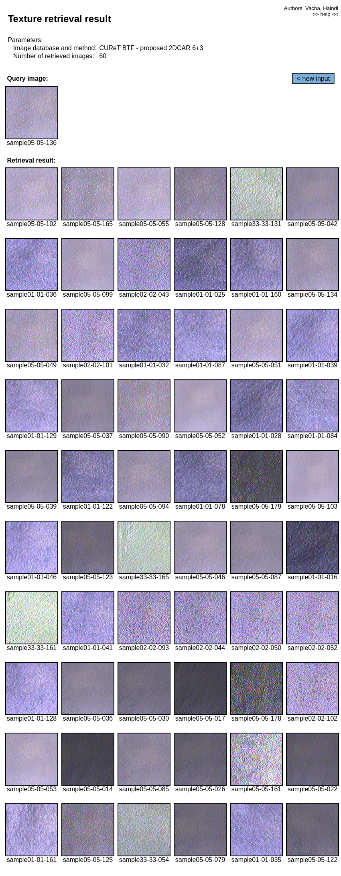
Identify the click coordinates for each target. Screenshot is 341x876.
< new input (313, 78)
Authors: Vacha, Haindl (311, 8)
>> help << (325, 14)
